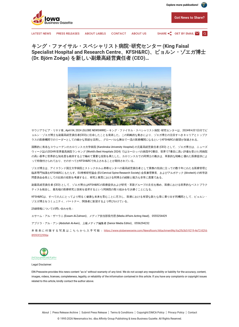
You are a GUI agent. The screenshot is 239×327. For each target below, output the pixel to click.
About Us (138, 33)
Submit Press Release (94, 312)
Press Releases (68, 33)
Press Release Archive (65, 312)
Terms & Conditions (121, 312)
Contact (118, 33)
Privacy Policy (176, 312)
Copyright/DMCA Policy (150, 312)
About (45, 312)
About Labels (95, 33)
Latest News (41, 33)
